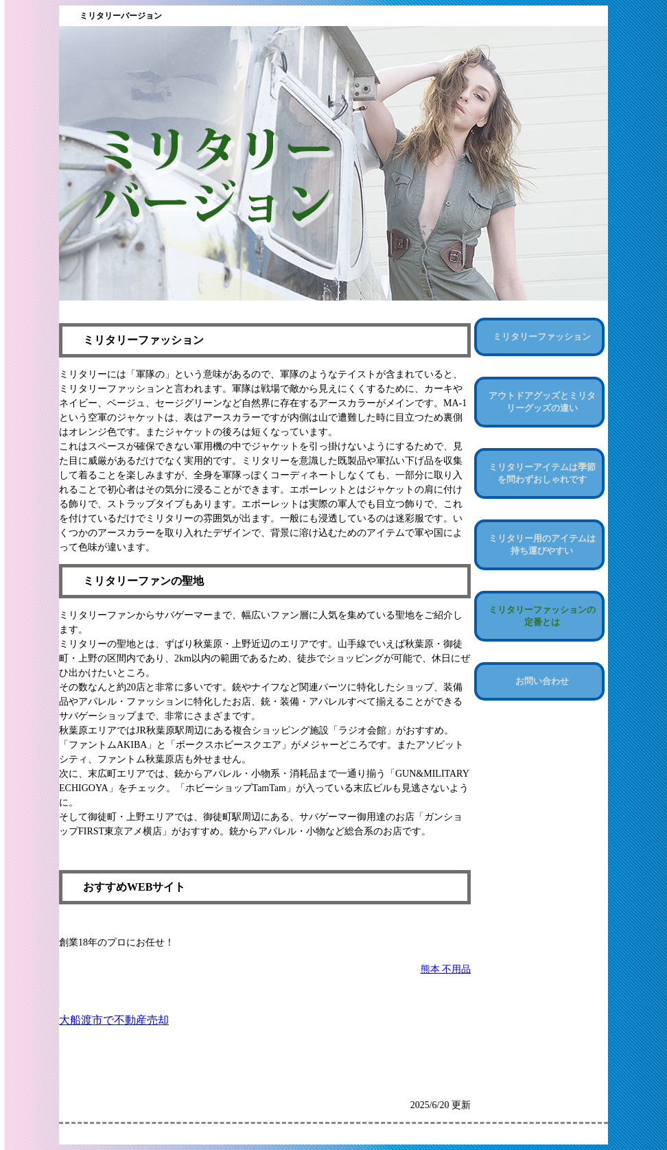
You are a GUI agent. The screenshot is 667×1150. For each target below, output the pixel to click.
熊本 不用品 (446, 969)
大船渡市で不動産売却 (114, 1020)
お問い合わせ (542, 681)
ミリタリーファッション (542, 336)
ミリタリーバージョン (121, 16)
